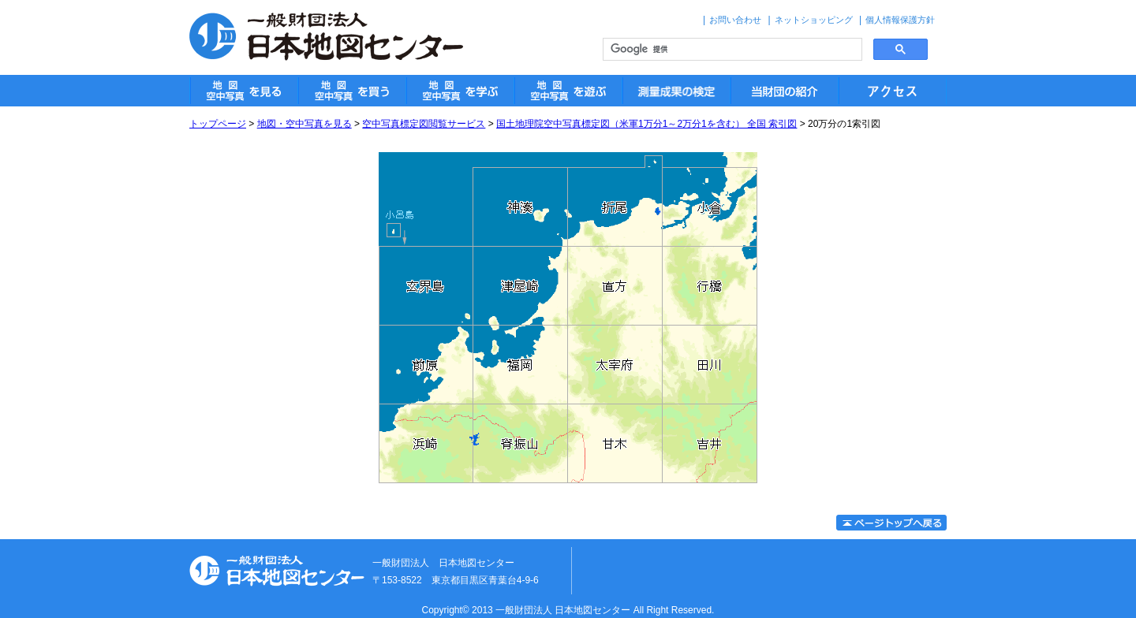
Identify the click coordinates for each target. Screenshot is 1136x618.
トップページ (217, 123)
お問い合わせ (735, 19)
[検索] (731, 50)
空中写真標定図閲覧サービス (423, 123)
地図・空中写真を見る (304, 123)
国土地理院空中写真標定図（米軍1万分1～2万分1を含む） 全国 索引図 (646, 123)
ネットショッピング (814, 19)
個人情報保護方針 (900, 19)
